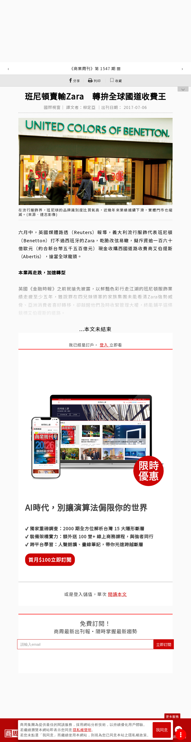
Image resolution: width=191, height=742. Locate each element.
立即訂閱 (163, 644)
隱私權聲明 (82, 730)
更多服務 (172, 716)
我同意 (162, 730)
